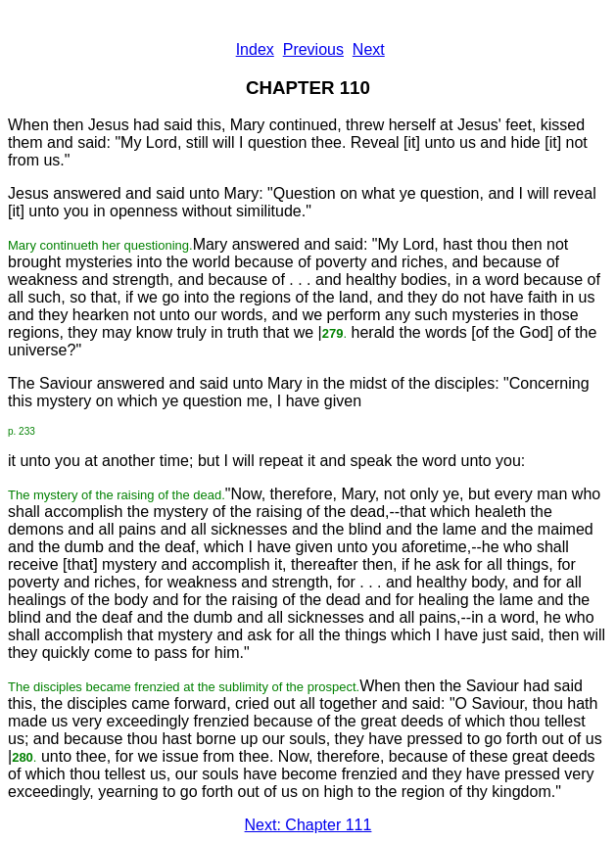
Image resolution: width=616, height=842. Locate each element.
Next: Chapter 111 (308, 825)
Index (255, 49)
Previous (313, 49)
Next (369, 49)
